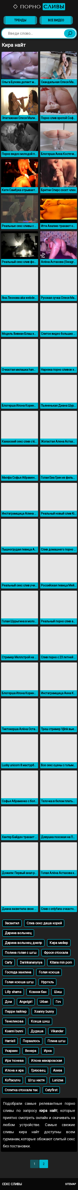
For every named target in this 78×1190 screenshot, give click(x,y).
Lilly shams (13, 992)
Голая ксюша (49, 972)
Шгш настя (36, 1080)
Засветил (12, 923)
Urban (44, 1002)
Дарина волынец (18, 933)
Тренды (20, 20)
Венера (30, 1051)
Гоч (58, 1002)
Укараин (11, 1051)
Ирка (48, 1051)
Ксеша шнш (40, 1021)
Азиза (57, 1070)
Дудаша (37, 1031)
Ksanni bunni (14, 1031)
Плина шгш (56, 1041)
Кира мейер (59, 943)
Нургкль (47, 982)
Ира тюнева (14, 1061)
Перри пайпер (16, 1012)
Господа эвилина (18, 972)
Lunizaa (57, 1080)
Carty (8, 962)
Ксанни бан (37, 992)
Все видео (56, 20)
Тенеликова (14, 1021)
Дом (8, 1002)
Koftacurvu (12, 1080)
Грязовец (38, 1070)
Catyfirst (51, 1090)
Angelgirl (25, 1002)
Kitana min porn (61, 962)
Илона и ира (14, 1070)
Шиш (58, 992)
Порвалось (31, 1041)
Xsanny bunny (44, 1012)
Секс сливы (12, 1184)
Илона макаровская (46, 1061)
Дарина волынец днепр (23, 943)
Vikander (57, 1031)
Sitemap (70, 1184)
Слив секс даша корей (44, 923)
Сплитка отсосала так (21, 1090)
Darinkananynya (31, 962)
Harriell (10, 1041)
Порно (39, 6)
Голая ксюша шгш (19, 982)
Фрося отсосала (56, 953)
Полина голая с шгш (20, 953)
